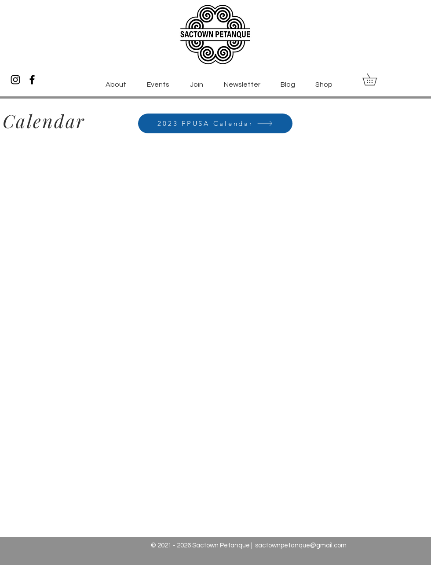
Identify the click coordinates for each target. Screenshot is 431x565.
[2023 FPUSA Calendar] (215, 123)
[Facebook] (32, 79)
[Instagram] (15, 79)
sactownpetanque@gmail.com (301, 545)
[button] (375, 79)
